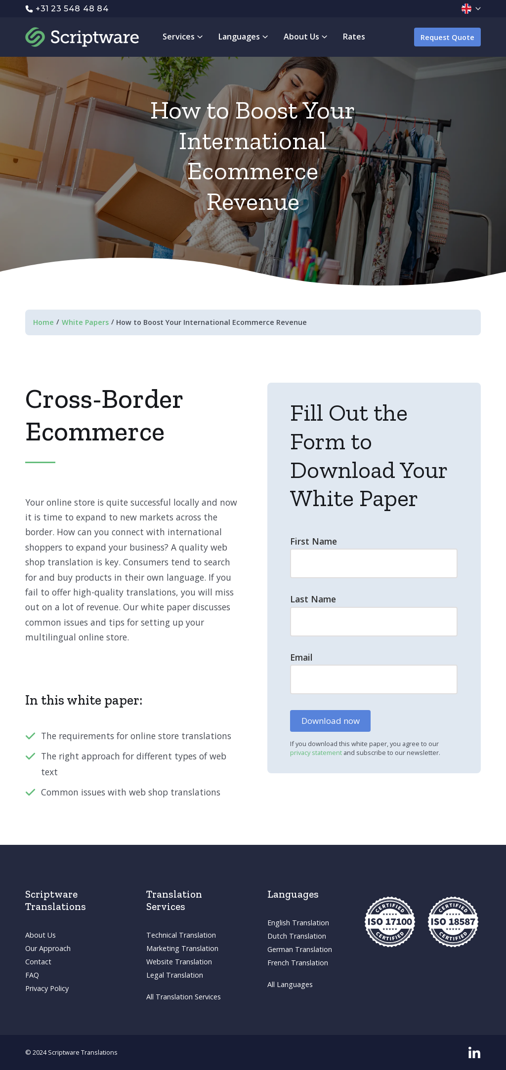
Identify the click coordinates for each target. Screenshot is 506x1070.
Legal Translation (174, 975)
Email (301, 657)
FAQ (32, 975)
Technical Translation (181, 935)
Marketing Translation (182, 948)
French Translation (297, 962)
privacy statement (316, 752)
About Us (40, 935)
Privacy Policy (47, 988)
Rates (354, 36)
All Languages (290, 984)
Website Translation (179, 961)
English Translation (298, 922)
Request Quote (447, 37)
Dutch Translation (296, 936)
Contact (38, 961)
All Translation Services (183, 996)
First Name (313, 541)
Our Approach (48, 948)
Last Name (313, 599)
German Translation (299, 949)
